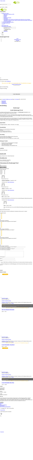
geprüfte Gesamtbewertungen (16, 84)
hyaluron (17, 99)
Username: (5, 27)
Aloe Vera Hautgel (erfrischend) (8, 310)
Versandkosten (8, 81)
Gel (15, 99)
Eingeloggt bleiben (7, 29)
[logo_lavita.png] (16, 3)
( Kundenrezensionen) (16, 85)
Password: (5, 28)
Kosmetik (3, 99)
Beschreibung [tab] (4, 100)
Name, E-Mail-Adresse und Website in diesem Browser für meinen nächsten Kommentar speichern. (16, 263)
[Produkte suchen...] (6, 4)
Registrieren (6, 31)
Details (12, 304)
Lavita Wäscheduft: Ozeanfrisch (8, 345)
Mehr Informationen (11, 182)
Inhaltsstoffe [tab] (4, 101)
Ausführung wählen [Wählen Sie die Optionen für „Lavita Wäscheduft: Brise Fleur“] (5, 377)
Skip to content (2, 0)
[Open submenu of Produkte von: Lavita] (8, 13)
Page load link (2, 411)
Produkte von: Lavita (9, 99)
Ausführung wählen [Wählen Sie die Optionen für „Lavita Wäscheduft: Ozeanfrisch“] (5, 342)
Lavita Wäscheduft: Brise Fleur (8, 383)
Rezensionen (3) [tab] (4, 103)
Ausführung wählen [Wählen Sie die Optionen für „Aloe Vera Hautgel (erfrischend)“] (5, 303)
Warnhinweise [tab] (4, 102)
